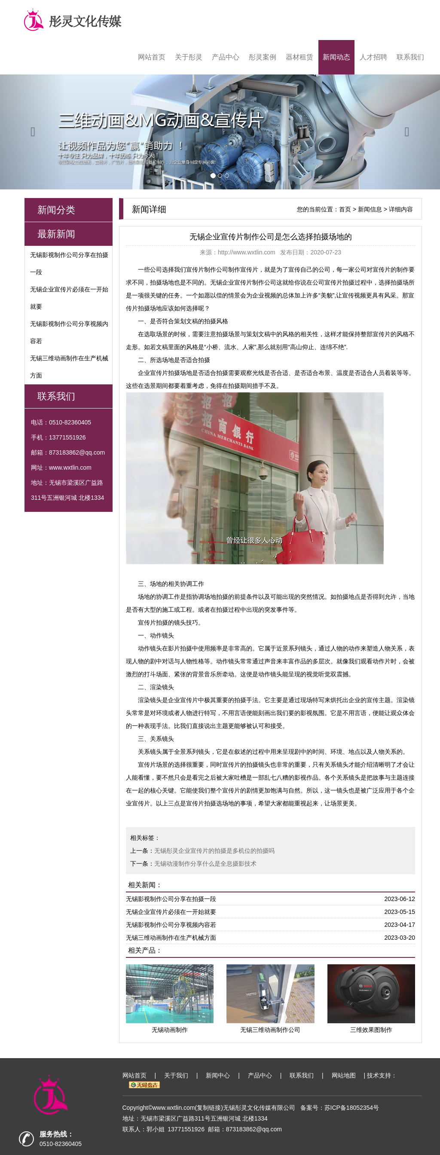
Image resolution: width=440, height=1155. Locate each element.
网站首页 (151, 57)
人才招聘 (373, 57)
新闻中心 (218, 1075)
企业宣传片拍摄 (159, 372)
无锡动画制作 (170, 1029)
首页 (345, 209)
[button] (33, 131)
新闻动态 (336, 57)
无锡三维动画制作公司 (270, 1029)
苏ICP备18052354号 (351, 1107)
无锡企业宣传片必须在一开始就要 (171, 911)
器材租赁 (299, 57)
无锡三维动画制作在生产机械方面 (171, 937)
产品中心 (225, 57)
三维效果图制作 (371, 1029)
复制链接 (209, 1107)
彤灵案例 (262, 57)
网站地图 (344, 1075)
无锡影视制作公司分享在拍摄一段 (171, 898)
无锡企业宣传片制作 (237, 282)
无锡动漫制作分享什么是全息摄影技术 (205, 863)
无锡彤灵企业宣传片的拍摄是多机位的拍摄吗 (214, 850)
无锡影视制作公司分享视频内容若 (171, 924)
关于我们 (176, 1075)
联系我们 (410, 57)
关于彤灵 (188, 57)
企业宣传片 (183, 700)
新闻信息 (370, 209)
